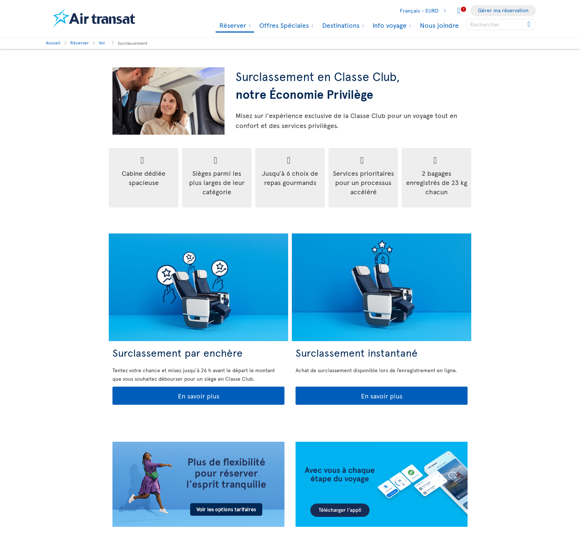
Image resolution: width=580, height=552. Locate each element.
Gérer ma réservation (503, 10)
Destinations (339, 25)
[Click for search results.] (529, 24)
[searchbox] (501, 24)
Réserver (232, 26)
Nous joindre (439, 25)
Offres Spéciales (283, 25)
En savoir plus (166, 396)
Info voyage (388, 25)
